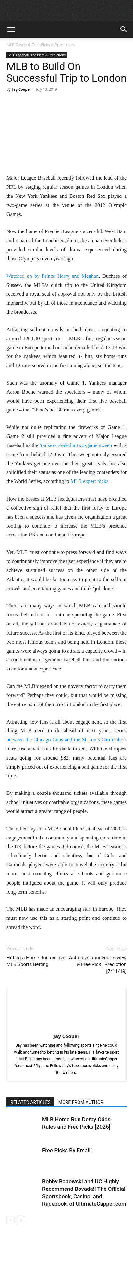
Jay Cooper (21, 89)
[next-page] (21, 1220)
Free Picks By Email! (67, 1150)
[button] (11, 29)
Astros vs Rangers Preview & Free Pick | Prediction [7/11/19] (98, 964)
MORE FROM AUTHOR (80, 1102)
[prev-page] (10, 1220)
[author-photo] (66, 1027)
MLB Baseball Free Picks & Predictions (40, 45)
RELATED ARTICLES (30, 1102)
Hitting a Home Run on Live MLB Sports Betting (35, 961)
